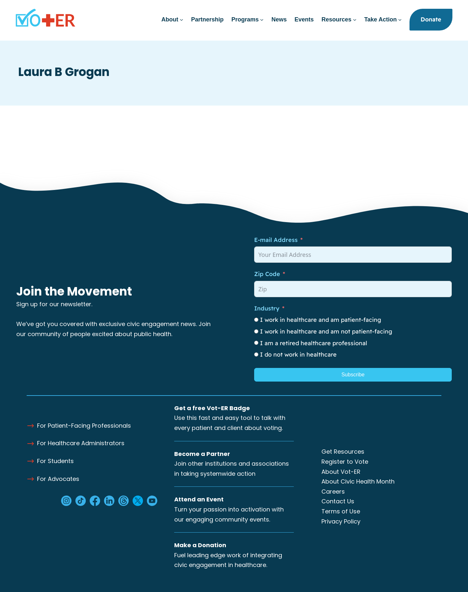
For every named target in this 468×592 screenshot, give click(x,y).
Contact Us (337, 501)
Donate (431, 19)
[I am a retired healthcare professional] (256, 343)
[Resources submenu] (355, 19)
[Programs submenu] (262, 19)
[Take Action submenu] (400, 19)
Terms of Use (340, 511)
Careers (333, 491)
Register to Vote (344, 462)
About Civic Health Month (358, 481)
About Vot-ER (340, 472)
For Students (55, 461)
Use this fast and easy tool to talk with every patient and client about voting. (229, 418)
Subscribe (352, 374)
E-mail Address (276, 240)
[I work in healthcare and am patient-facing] (256, 320)
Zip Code (267, 274)
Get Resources (342, 451)
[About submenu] (181, 19)
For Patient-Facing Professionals (84, 426)
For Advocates (58, 479)
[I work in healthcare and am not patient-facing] (256, 331)
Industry (267, 308)
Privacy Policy (340, 521)
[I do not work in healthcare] (256, 354)
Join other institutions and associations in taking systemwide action (231, 464)
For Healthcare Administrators (80, 443)
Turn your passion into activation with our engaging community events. (229, 509)
